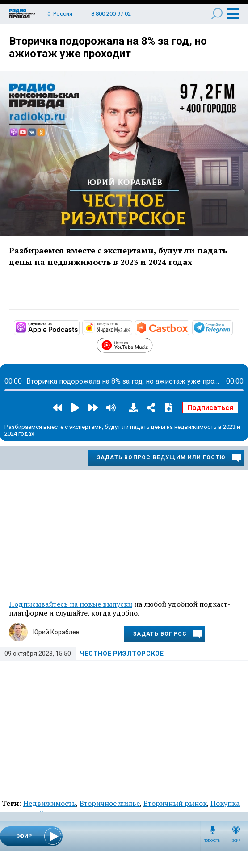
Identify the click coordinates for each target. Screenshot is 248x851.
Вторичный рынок (175, 803)
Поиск (217, 13)
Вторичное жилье (110, 803)
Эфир (236, 841)
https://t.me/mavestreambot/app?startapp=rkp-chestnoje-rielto (232, 327)
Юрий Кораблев (56, 632)
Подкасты (212, 841)
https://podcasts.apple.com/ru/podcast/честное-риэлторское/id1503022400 (79, 327)
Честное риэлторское (122, 653)
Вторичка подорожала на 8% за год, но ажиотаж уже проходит (108, 47)
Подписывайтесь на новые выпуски (70, 604)
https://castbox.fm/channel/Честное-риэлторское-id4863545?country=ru (188, 327)
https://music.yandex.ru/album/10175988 (131, 327)
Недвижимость (49, 803)
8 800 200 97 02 (111, 13)
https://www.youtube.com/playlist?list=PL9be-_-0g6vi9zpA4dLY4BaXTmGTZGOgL (152, 344)
